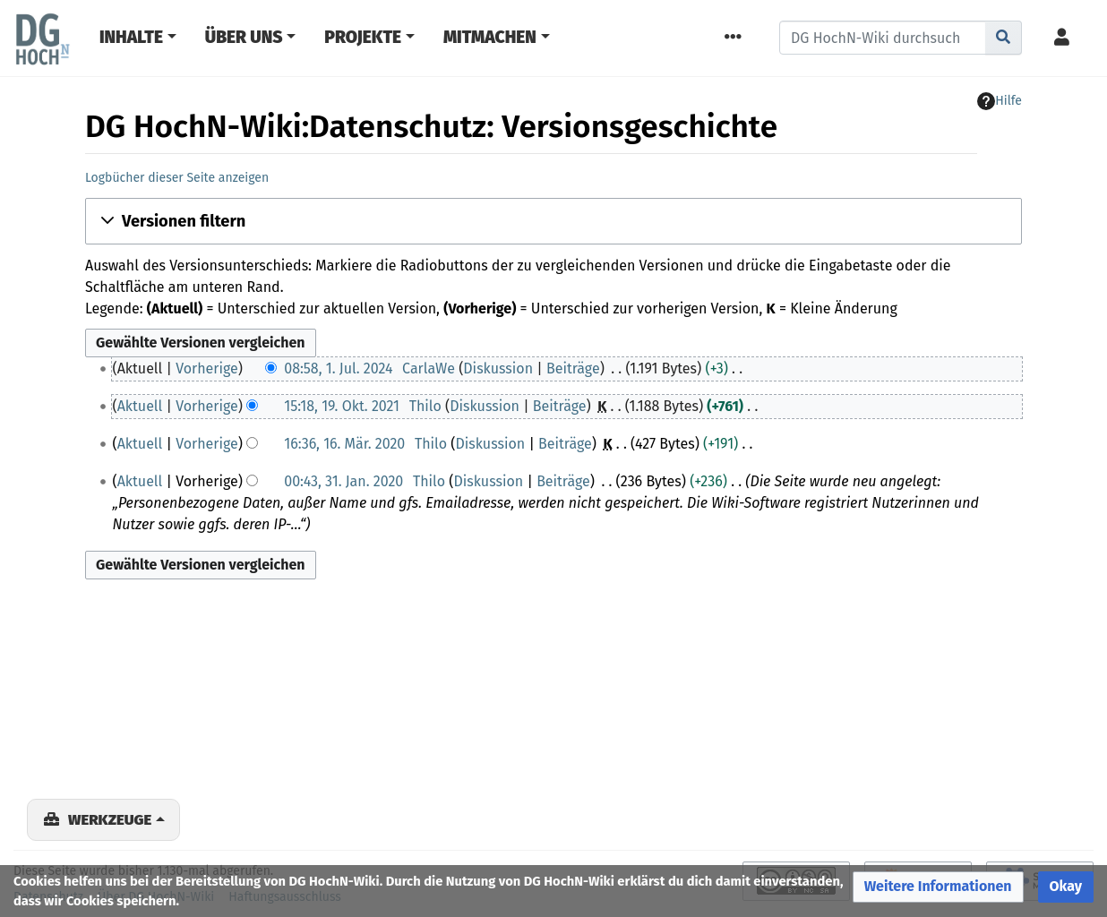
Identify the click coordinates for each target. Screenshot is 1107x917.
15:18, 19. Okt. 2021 (341, 406)
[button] (553, 221)
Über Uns (244, 37)
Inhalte (131, 37)
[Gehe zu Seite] (1003, 38)
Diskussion (498, 368)
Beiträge (573, 368)
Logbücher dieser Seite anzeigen (177, 177)
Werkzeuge (109, 819)
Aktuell (140, 406)
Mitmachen (489, 37)
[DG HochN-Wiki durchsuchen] (882, 38)
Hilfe (999, 101)
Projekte (362, 37)
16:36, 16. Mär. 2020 (344, 443)
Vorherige (207, 368)
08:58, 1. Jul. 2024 (338, 368)
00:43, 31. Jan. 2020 (343, 481)
